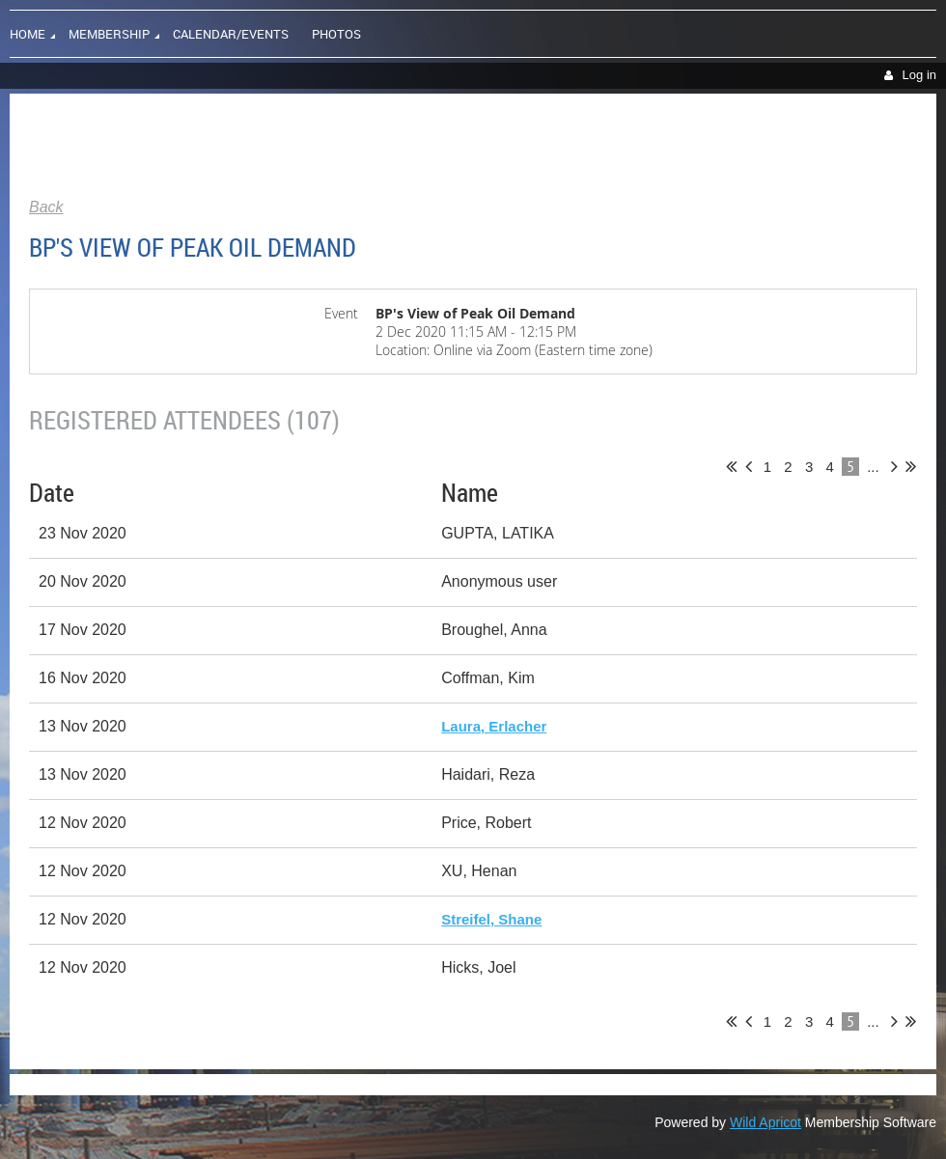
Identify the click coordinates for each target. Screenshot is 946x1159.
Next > (894, 466)
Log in (919, 75)
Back (46, 207)
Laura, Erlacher (493, 726)
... (873, 466)
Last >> (911, 466)
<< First (731, 466)
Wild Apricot (765, 1122)
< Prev (748, 466)
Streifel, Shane (491, 919)
